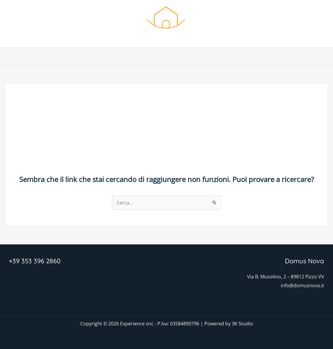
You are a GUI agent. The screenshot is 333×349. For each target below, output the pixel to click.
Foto (175, 56)
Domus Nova (103, 56)
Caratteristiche (144, 56)
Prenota (235, 56)
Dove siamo (203, 56)
